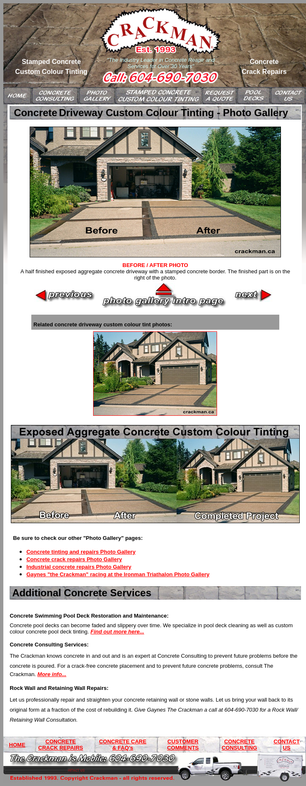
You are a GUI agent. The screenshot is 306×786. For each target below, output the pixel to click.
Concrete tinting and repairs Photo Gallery (81, 552)
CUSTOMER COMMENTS (183, 744)
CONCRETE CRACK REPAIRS (60, 744)
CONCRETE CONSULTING (239, 744)
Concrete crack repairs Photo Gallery (74, 559)
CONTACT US (286, 744)
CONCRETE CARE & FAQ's (122, 744)
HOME (17, 745)
